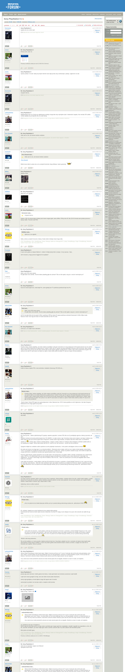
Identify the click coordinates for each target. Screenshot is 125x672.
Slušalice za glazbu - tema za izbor (114, 251)
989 (39, 25)
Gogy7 (7, 589)
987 (33, 25)
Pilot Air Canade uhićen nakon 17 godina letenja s (114, 160)
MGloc (7, 171)
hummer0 (8, 151)
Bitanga (7, 229)
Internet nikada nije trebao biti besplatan (114, 234)
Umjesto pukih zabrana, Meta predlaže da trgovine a (115, 246)
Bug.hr (6, 14)
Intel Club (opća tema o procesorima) (114, 48)
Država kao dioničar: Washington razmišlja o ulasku (114, 218)
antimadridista (9, 112)
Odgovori (97, 30)
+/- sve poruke (79, 25)
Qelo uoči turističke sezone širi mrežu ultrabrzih (114, 131)
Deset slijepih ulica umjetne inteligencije (114, 163)
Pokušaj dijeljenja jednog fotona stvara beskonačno (114, 136)
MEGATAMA (8, 305)
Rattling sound (111, 167)
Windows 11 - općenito (113, 86)
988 (36, 25)
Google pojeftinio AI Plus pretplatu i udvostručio (114, 232)
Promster (8, 250)
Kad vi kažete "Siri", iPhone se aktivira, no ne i (114, 148)
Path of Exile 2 (111, 164)
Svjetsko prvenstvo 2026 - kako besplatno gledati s (114, 115)
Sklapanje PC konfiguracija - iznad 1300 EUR (114, 123)
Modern (7, 345)
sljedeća (43, 25)
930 (26, 25)
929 (23, 25)
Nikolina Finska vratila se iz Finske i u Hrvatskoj (114, 99)
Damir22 (7, 476)
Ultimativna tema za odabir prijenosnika (114, 195)
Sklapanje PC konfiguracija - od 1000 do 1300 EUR (114, 143)
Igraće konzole (22, 14)
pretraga (119, 14)
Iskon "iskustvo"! (112, 204)
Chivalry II (110, 127)
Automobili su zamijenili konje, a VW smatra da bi (114, 197)
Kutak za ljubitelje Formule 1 (114, 46)
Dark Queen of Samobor (114, 240)
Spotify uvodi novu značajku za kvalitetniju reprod (115, 224)
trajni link (99, 46)
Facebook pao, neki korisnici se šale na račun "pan (114, 154)
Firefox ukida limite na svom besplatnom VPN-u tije (115, 59)
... (15, 25)
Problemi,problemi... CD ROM (114, 120)
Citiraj (97, 32)
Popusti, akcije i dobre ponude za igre (113, 125)
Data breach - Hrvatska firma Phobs (114, 73)
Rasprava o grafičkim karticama (113, 139)
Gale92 (7, 366)
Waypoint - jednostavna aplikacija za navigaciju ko (114, 203)
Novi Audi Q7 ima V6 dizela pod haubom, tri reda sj (114, 191)
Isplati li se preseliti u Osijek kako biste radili (115, 56)
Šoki (6, 271)
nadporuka (98, 68)
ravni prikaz (88, 25)
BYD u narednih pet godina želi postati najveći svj (114, 83)
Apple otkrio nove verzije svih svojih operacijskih (114, 118)
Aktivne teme (110, 40)
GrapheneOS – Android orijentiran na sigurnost (114, 175)
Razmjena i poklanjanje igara (114, 101)
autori (114, 14)
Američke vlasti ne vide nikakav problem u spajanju (114, 65)
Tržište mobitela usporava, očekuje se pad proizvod (114, 209)
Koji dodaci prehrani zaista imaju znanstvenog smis (114, 157)
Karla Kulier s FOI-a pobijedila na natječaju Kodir (115, 172)
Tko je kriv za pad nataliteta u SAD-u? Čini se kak (115, 94)
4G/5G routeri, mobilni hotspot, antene (113, 151)
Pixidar (7, 433)
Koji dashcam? (112, 244)
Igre (15, 14)
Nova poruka (98, 18)
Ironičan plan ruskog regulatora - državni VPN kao (114, 237)
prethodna (6, 25)
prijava (83, 14)
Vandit (7, 524)
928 (20, 25)
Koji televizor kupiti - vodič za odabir (114, 104)
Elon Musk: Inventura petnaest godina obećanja (114, 242)
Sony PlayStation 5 (26, 28)
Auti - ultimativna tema (113, 166)
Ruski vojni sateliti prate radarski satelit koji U (114, 212)
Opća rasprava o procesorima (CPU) (113, 184)
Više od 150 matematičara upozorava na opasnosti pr (114, 170)
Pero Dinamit (9, 133)
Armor (7, 50)
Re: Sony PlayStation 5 (27, 50)
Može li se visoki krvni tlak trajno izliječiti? (114, 96)
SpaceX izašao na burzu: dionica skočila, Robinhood (114, 51)
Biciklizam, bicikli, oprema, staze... (114, 54)
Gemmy (7, 572)
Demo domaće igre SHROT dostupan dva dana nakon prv (115, 178)
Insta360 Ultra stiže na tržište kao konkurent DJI (114, 188)
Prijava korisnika (111, 27)
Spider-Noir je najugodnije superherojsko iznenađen (114, 88)
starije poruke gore (97, 25)
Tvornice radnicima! (113, 192)
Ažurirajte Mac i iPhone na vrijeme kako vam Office (114, 134)
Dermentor (8, 28)
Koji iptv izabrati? (112, 80)
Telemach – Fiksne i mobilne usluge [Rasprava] (114, 108)
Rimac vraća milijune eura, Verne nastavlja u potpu (114, 249)
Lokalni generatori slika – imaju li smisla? (114, 181)
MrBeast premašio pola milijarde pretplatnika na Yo (114, 71)
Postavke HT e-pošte (113, 141)
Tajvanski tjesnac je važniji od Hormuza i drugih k (114, 43)
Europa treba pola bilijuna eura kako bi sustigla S (114, 207)
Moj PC (7, 46)
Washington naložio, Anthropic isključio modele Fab (114, 62)
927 (17, 25)
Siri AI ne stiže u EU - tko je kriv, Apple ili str (114, 76)
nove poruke (109, 14)
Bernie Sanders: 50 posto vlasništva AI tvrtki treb (114, 229)
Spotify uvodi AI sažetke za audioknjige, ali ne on (114, 215)
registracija (88, 14)
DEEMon (7, 191)
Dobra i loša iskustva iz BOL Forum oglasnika (115, 226)
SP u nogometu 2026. (113, 85)
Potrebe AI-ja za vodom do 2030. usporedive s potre (114, 146)
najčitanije (102, 14)
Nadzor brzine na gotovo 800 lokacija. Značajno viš (114, 91)
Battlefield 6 (111, 110)
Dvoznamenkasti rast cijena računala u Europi (115, 200)
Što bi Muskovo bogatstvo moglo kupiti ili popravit (114, 68)
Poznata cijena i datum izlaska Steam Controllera (114, 112)
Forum (11, 14)
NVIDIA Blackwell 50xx (113, 186)
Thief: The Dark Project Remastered (114, 79)
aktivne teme (96, 14)
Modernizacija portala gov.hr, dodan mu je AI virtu (114, 221)
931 (29, 25)
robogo (7, 413)
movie (7, 72)
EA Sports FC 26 (112, 106)
